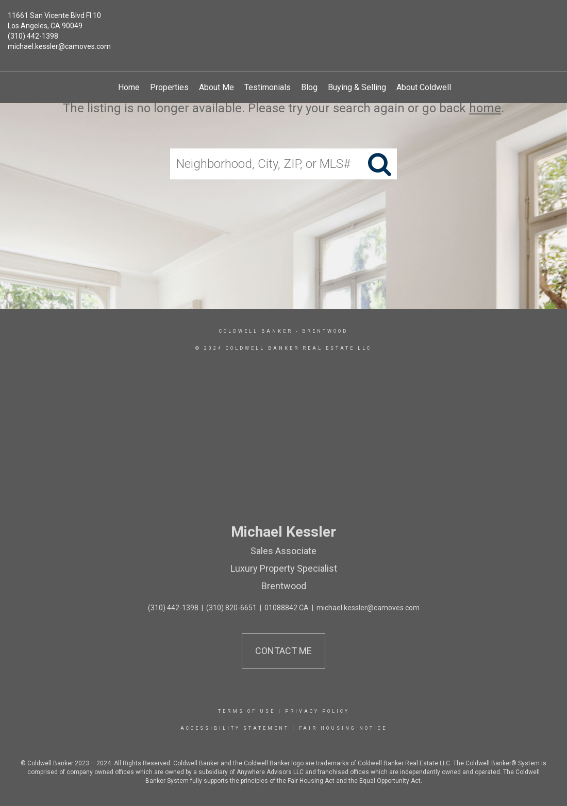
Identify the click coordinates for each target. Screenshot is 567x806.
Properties (169, 87)
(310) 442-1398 (33, 36)
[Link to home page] (284, 23)
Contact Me (283, 650)
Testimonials (267, 87)
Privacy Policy (317, 711)
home (485, 108)
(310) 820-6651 (231, 608)
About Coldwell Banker (437, 87)
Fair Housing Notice (343, 728)
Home (129, 87)
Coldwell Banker (256, 331)
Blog (309, 87)
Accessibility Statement (234, 728)
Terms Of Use (246, 711)
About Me (216, 87)
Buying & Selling (357, 87)
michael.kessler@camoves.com (59, 46)
